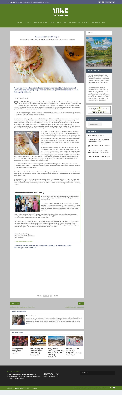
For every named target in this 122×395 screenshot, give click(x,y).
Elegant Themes (19, 392)
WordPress (34, 392)
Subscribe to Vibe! (79, 27)
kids (60, 44)
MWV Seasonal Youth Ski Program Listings (74, 355)
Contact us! (98, 27)
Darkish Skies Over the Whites (97, 161)
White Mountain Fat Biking (96, 150)
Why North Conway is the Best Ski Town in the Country (56, 356)
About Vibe (23, 27)
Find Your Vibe (58, 27)
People (63, 44)
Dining (43, 44)
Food (56, 44)
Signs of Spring (92, 140)
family (48, 44)
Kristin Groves (29, 44)
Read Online (40, 27)
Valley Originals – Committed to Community (38, 355)
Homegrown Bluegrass (17, 354)
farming (52, 44)
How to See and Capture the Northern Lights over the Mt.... (33, 2)
